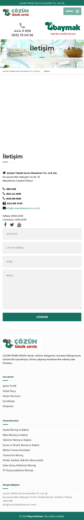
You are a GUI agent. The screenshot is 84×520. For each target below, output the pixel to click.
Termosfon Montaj (13, 455)
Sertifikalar (9, 401)
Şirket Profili (9, 386)
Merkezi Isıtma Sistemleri (16, 450)
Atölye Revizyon (11, 396)
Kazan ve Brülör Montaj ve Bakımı (21, 445)
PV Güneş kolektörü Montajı (18, 470)
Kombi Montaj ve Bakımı (16, 429)
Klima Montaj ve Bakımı (15, 435)
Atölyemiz (8, 406)
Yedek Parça (9, 391)
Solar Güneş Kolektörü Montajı (19, 465)
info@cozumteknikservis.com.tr (23, 208)
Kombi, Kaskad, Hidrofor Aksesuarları (23, 460)
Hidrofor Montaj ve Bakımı (17, 440)
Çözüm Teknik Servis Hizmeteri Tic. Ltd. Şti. (21, 71)
